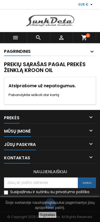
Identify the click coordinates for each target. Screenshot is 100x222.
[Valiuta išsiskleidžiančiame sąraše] (86, 4)
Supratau (47, 215)
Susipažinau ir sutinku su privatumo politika (49, 192)
